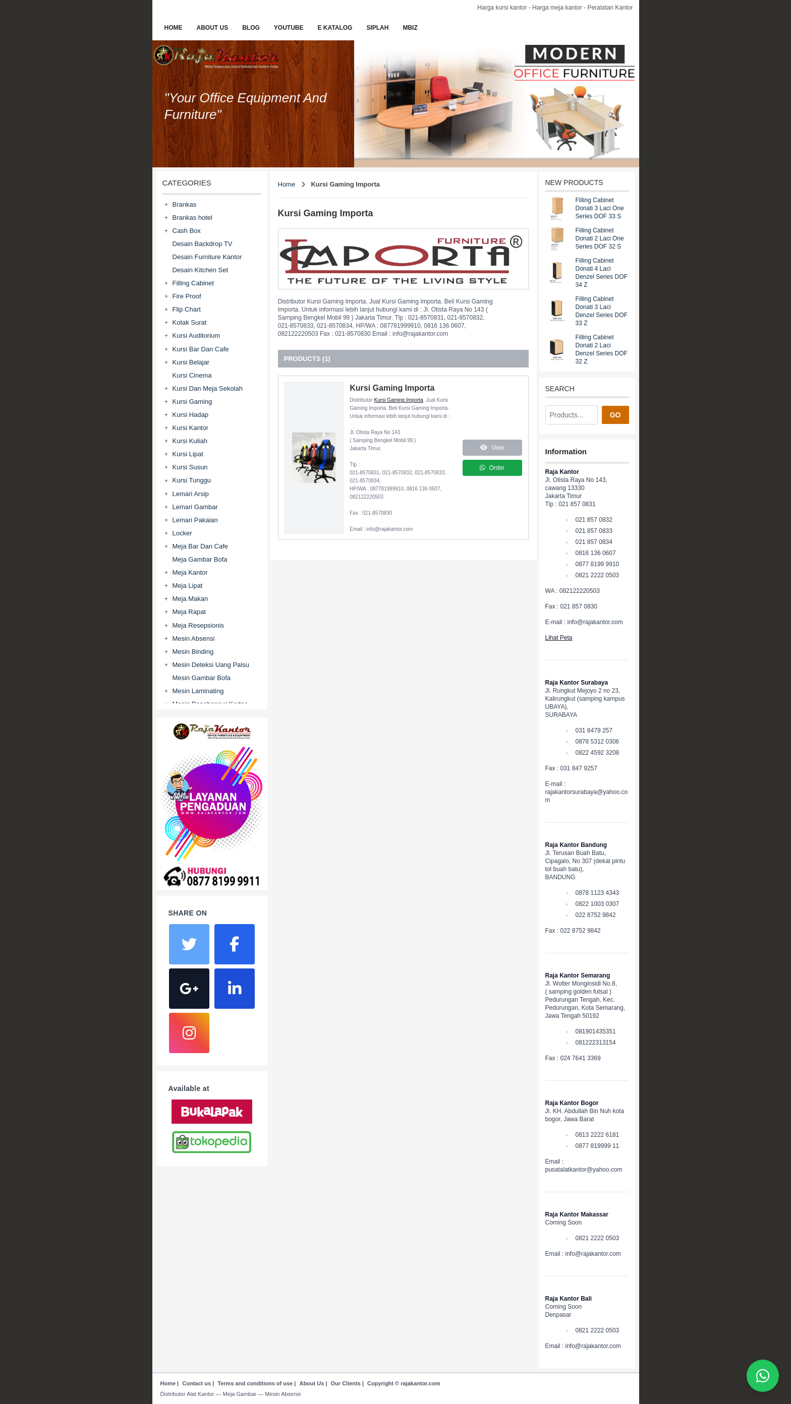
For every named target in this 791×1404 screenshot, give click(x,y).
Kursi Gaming (192, 401)
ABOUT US (213, 27)
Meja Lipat (188, 585)
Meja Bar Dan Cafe (201, 546)
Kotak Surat (190, 322)
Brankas (185, 204)
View (492, 447)
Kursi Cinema (192, 375)
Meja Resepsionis (198, 625)
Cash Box (187, 230)
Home (287, 184)
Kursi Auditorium (196, 335)
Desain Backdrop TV (203, 244)
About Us (311, 1383)
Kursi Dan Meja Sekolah (208, 388)
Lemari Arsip (191, 494)
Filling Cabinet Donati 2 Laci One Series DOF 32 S (600, 238)
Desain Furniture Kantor (207, 257)
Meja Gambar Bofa (200, 559)
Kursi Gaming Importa (398, 400)
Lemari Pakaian (195, 520)
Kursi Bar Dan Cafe (201, 349)
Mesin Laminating (198, 691)
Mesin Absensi (194, 638)
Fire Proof (187, 296)
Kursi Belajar (191, 362)
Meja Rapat (189, 612)
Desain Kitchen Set (201, 270)
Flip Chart (187, 309)
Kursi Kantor (191, 428)
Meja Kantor (190, 572)
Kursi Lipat (188, 454)
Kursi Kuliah (190, 441)
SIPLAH (377, 27)
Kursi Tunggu (192, 480)
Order (492, 467)
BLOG (251, 27)
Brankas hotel (193, 217)
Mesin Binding (193, 651)
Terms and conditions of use (255, 1383)
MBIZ (410, 27)
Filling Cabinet (193, 283)
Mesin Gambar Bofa (202, 678)
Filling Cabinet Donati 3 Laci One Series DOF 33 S (600, 208)
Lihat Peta (559, 637)
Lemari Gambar (195, 507)
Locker (182, 533)
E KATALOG (335, 27)
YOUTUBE (289, 27)
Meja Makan (190, 598)
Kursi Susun (190, 467)
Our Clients (346, 1383)
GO (615, 415)
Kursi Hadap (191, 414)
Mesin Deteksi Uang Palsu (211, 664)
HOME (173, 27)
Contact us (196, 1383)
